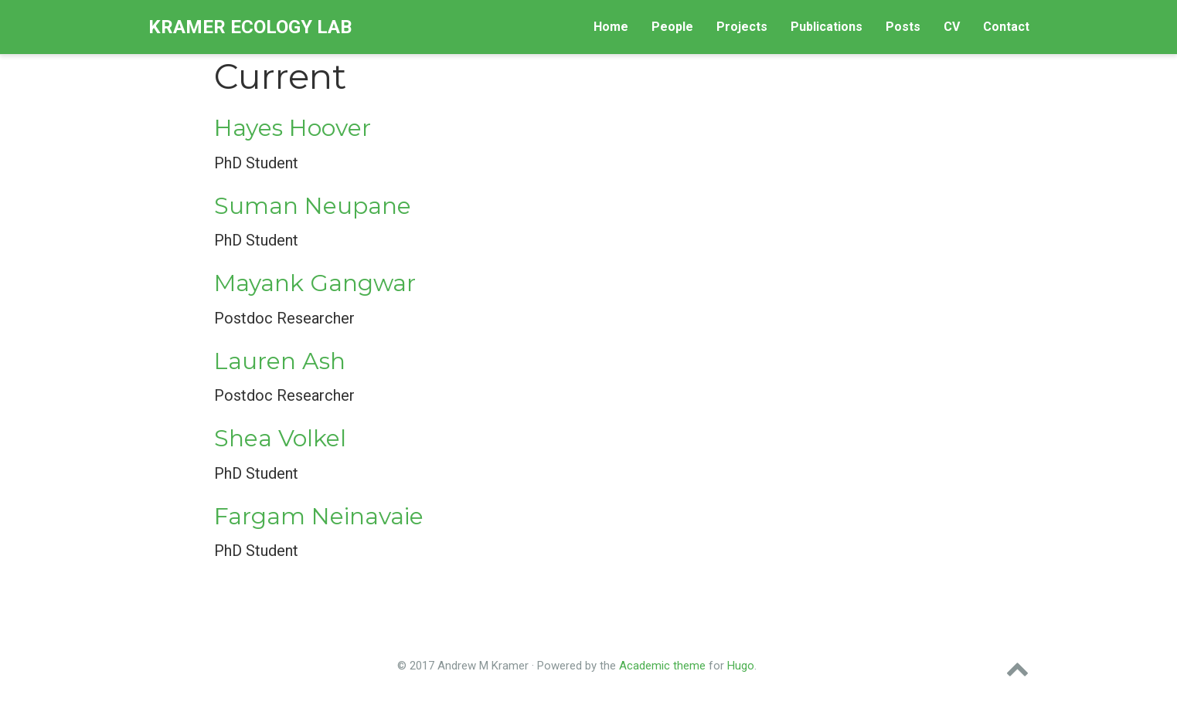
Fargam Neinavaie (319, 516)
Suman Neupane (312, 206)
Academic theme (662, 666)
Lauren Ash (279, 361)
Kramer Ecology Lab (250, 27)
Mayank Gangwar (315, 283)
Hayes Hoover (292, 128)
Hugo (740, 666)
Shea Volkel (280, 438)
